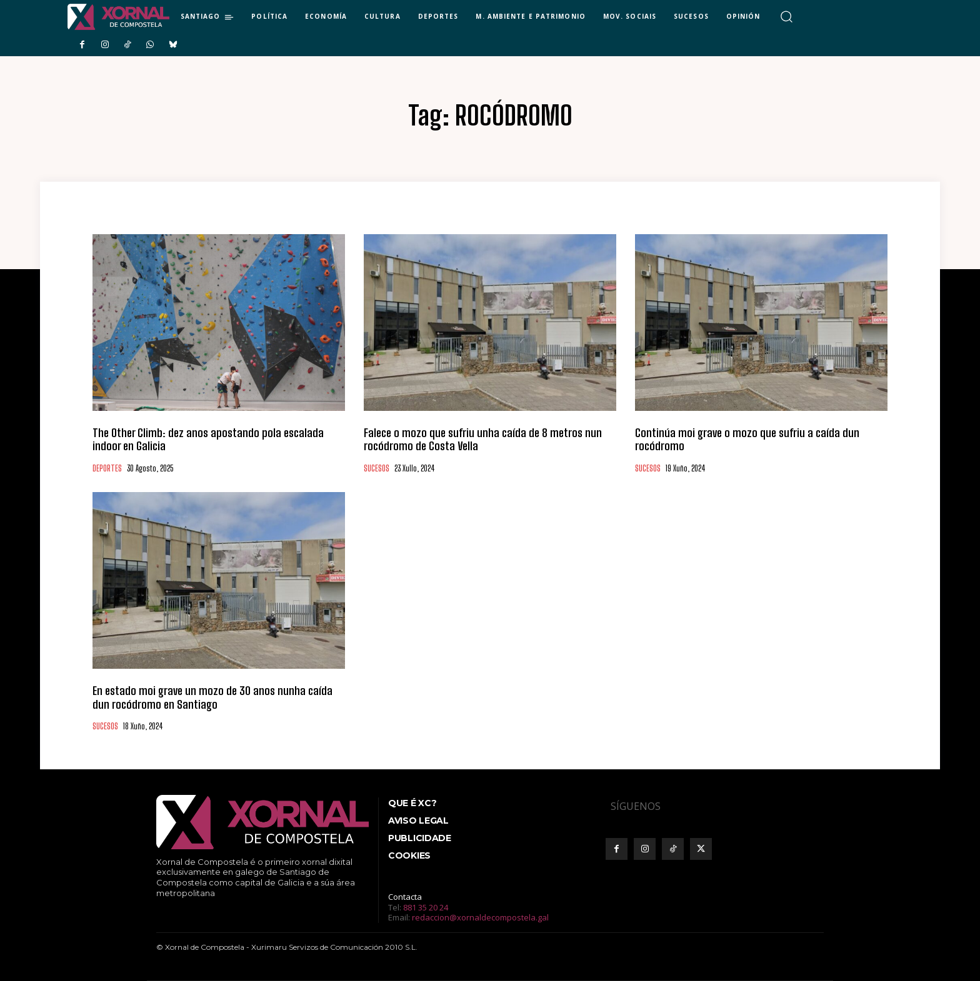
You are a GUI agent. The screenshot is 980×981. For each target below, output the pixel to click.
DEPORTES (107, 468)
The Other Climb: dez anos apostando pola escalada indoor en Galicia (208, 439)
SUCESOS (376, 468)
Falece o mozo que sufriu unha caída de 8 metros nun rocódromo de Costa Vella (483, 439)
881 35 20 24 (425, 907)
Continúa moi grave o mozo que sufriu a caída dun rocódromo (747, 439)
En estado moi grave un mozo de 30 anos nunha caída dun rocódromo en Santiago (212, 697)
